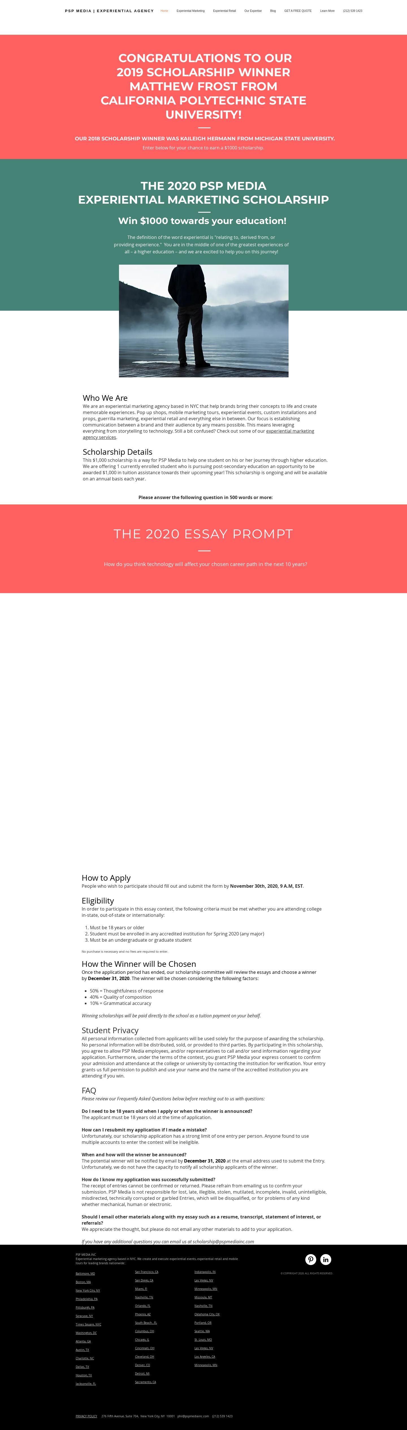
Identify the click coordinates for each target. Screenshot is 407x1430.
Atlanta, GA (83, 1341)
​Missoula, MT (203, 1297)
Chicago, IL (142, 1340)
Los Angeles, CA (204, 1357)
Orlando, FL (142, 1306)
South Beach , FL (146, 1323)
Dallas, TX (82, 1367)
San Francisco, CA (146, 1272)
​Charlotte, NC (85, 1358)
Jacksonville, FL (86, 1384)
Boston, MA (83, 1282)
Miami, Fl (141, 1289)
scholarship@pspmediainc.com (223, 1242)
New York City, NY (88, 1290)
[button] (327, 10)
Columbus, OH (144, 1331)
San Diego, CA (144, 1280)
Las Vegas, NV (203, 1280)
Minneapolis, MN (205, 1289)
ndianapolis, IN (205, 1272)
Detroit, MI (142, 1373)
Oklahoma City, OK (207, 1314)
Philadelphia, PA (87, 1299)
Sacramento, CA (145, 1382)
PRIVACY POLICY (86, 1416)
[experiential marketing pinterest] (310, 1259)
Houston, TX (84, 1375)
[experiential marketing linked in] (325, 1259)
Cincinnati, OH (144, 1348)
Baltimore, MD (85, 1274)
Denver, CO (142, 1365)
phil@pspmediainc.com (193, 1416)
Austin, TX (82, 1350)
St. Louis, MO (203, 1340)
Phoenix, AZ (143, 1314)
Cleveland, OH (144, 1357)
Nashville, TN (144, 1297)
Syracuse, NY (84, 1316)
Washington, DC (86, 1333)
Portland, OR (202, 1323)
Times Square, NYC (88, 1324)
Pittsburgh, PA (85, 1307)
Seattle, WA (202, 1331)
